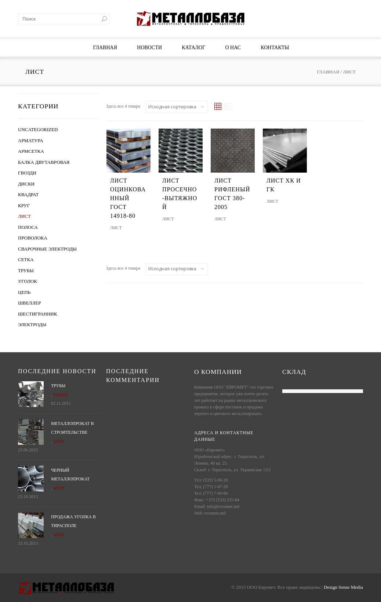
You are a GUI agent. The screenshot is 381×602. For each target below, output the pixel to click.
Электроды (32, 324)
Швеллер (29, 303)
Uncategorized (38, 129)
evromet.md (215, 513)
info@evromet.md (223, 506)
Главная (105, 47)
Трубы (26, 270)
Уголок (27, 281)
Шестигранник (37, 314)
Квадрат (28, 194)
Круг (24, 205)
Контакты (275, 47)
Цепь (24, 292)
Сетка (26, 259)
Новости (149, 47)
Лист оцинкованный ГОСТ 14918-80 (128, 198)
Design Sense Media (343, 587)
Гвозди (27, 173)
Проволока (32, 238)
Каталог (193, 47)
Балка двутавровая (44, 162)
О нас (233, 47)
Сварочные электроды (47, 249)
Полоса (28, 227)
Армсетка (31, 151)
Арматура (30, 140)
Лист (24, 216)
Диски (26, 184)
